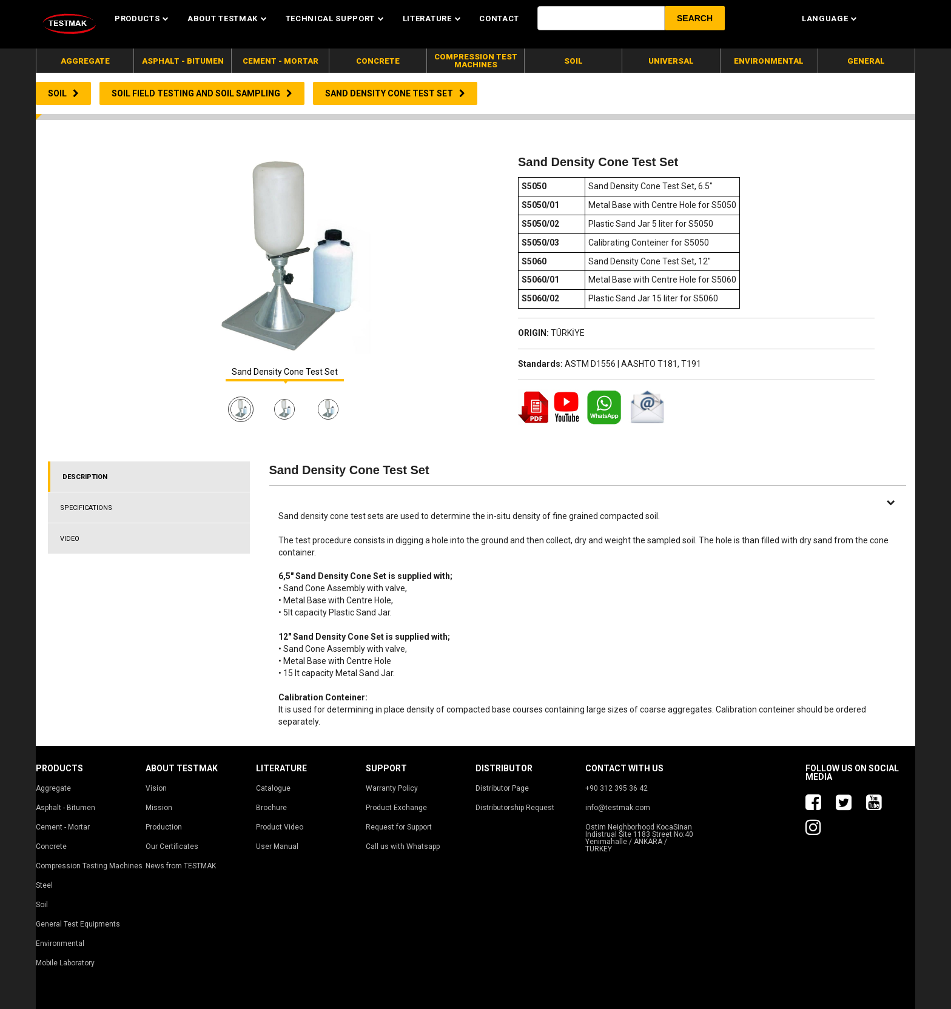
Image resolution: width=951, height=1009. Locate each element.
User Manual (277, 846)
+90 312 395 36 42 (616, 788)
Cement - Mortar (63, 827)
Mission (159, 807)
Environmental (60, 943)
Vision (156, 788)
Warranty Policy (392, 788)
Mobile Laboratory (65, 963)
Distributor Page (502, 788)
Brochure (271, 807)
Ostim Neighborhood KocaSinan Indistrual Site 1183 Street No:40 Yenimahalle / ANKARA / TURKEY (639, 838)
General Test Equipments (78, 924)
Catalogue (273, 788)
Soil (42, 904)
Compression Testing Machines (89, 866)
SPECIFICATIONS (86, 508)
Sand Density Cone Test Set (285, 372)
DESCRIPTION (84, 477)
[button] (695, 18)
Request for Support (399, 827)
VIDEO (69, 539)
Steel (44, 885)
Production (164, 827)
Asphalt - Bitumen (65, 807)
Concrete (51, 846)
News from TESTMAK (181, 866)
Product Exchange (396, 807)
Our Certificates (172, 846)
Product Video (279, 827)
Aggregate (53, 788)
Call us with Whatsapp (403, 846)
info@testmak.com (617, 807)
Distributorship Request (515, 807)
